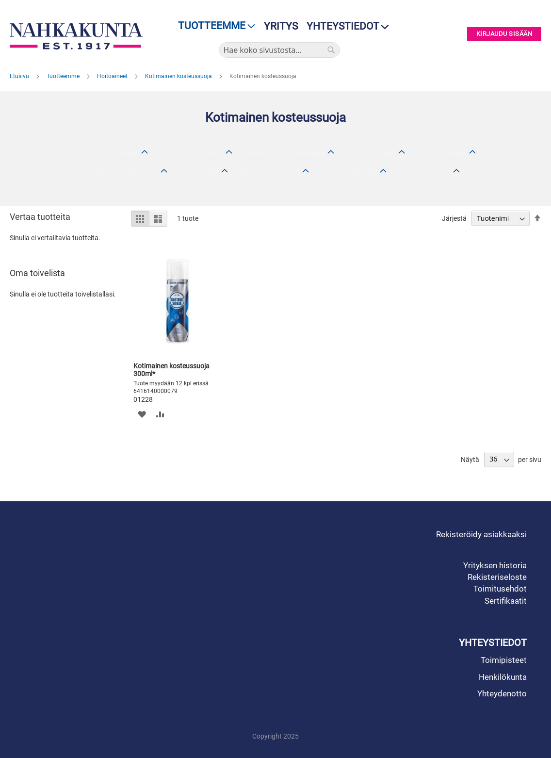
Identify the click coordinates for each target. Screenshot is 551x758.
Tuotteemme (64, 76)
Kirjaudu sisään (504, 34)
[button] (141, 414)
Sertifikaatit (506, 601)
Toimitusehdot (500, 588)
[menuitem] (213, 26)
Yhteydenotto (502, 693)
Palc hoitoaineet (439, 153)
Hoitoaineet (113, 76)
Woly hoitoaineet (109, 153)
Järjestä (454, 218)
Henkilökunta (503, 677)
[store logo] (76, 36)
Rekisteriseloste (497, 577)
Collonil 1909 (195, 171)
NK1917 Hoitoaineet (188, 153)
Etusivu (20, 76)
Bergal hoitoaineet (346, 171)
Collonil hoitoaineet (267, 171)
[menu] (213, 26)
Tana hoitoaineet (422, 171)
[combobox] (279, 50)
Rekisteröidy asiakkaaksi (481, 534)
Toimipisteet (504, 660)
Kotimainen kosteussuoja (179, 76)
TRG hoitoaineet (368, 153)
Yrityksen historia (495, 565)
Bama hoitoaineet (127, 171)
